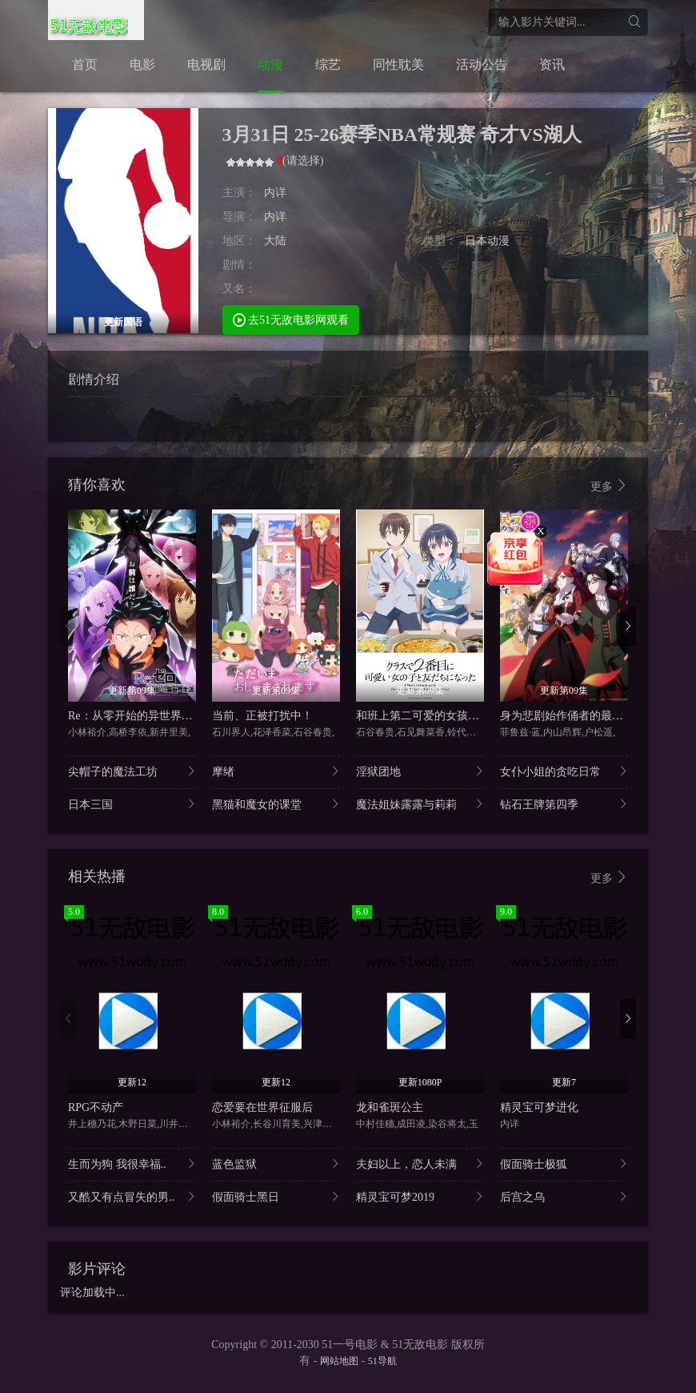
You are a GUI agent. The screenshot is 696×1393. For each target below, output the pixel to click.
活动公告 (481, 64)
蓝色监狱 (276, 1163)
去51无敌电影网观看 (291, 319)
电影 (142, 64)
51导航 (382, 1361)
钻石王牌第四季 (564, 804)
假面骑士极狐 (564, 1163)
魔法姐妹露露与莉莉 (420, 804)
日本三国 (132, 804)
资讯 (552, 64)
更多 (609, 486)
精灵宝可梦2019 (420, 1196)
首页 (85, 64)
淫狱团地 (420, 771)
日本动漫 (487, 241)
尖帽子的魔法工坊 (132, 771)
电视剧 (206, 64)
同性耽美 (398, 64)
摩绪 (276, 771)
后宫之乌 (564, 1196)
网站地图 (339, 1361)
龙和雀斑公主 (389, 1107)
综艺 (328, 64)
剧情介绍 (93, 379)
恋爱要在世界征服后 (262, 1107)
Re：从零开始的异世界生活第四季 (153, 716)
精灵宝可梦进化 (539, 1107)
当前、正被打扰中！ (262, 716)
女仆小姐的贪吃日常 (564, 771)
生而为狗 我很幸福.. (132, 1163)
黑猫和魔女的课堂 (276, 804)
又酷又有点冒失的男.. (132, 1196)
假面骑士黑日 (276, 1196)
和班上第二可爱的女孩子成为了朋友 (445, 716)
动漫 (270, 64)
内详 (275, 193)
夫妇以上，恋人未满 (420, 1163)
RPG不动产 (95, 1107)
